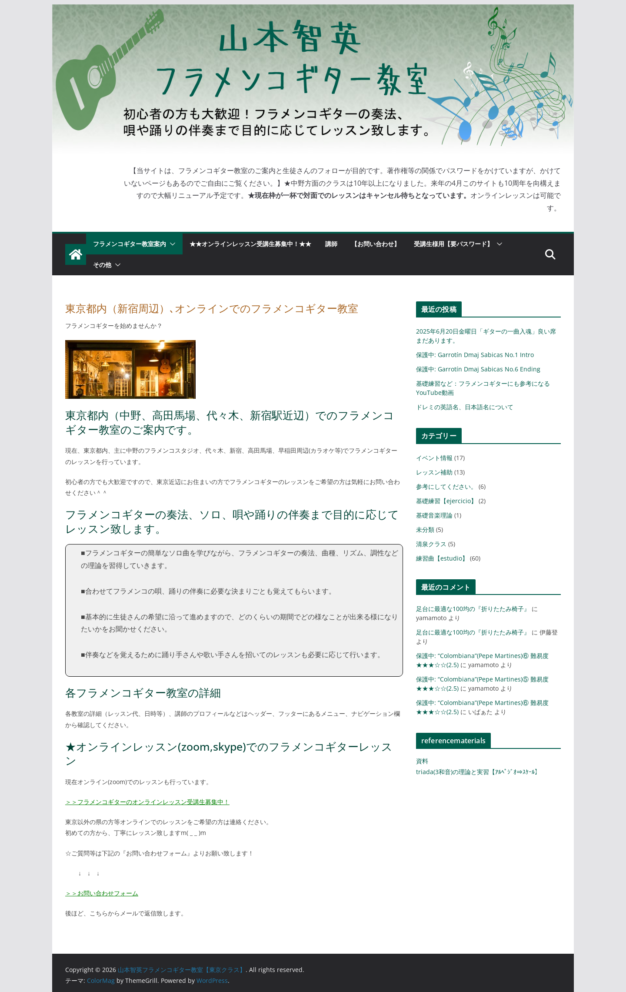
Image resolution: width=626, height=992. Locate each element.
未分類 (425, 529)
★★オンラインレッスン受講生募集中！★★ (250, 244)
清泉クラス (431, 544)
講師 (331, 244)
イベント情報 (434, 458)
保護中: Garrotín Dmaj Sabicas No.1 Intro (475, 355)
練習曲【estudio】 (442, 558)
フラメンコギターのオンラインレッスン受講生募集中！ (153, 802)
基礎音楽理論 (434, 515)
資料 (422, 761)
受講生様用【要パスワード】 (453, 244)
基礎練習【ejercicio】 (446, 501)
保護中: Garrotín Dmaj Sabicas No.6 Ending (478, 369)
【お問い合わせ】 (375, 244)
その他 (102, 265)
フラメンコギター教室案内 (129, 244)
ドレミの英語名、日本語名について (464, 407)
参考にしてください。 (446, 486)
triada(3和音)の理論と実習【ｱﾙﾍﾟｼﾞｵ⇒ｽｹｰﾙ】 (478, 772)
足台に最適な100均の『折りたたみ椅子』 (473, 609)
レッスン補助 (434, 472)
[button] (171, 244)
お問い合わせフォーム (107, 893)
